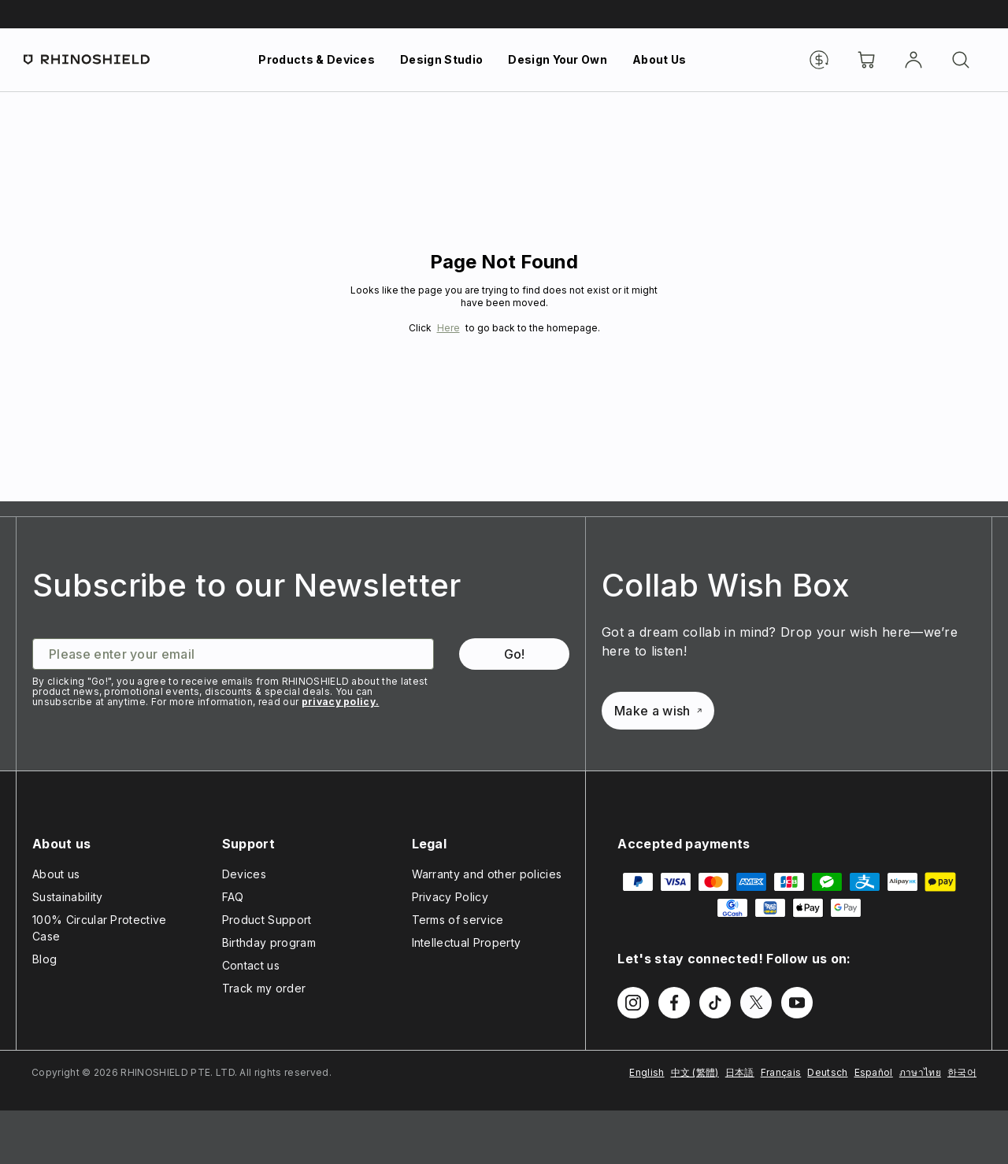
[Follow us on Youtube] (797, 1002)
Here (448, 328)
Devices (244, 874)
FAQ (233, 896)
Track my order (264, 988)
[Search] (960, 59)
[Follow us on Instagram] (633, 1002)
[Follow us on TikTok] (715, 1002)
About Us (659, 59)
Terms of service (458, 919)
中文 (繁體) (695, 1072)
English (646, 1072)
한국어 (961, 1072)
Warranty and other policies (487, 874)
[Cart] (866, 59)
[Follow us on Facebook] (674, 1002)
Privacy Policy (450, 896)
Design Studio (441, 59)
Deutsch (827, 1072)
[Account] (913, 59)
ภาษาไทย (920, 1072)
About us (56, 874)
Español (873, 1072)
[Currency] (819, 59)
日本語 (739, 1072)
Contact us (251, 965)
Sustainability (67, 896)
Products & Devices (316, 59)
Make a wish (658, 711)
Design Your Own (557, 59)
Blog (44, 959)
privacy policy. (341, 702)
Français (781, 1072)
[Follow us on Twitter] (756, 1002)
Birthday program (269, 942)
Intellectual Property (466, 942)
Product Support (267, 919)
